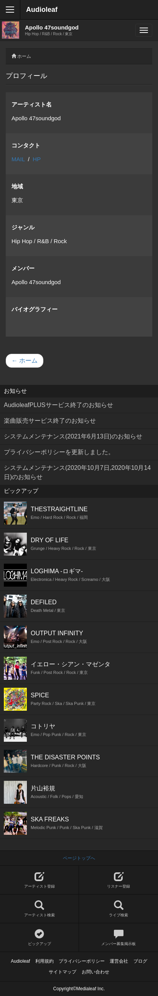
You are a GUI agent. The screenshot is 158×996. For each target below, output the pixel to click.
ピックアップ (39, 937)
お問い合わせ (95, 972)
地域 (17, 186)
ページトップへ (79, 858)
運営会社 (119, 961)
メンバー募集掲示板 (118, 937)
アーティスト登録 (39, 880)
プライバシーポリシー (82, 961)
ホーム (24, 56)
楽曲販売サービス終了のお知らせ (50, 420)
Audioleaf (42, 9)
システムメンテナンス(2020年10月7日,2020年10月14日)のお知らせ (77, 472)
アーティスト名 (32, 104)
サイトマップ (62, 972)
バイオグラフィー (35, 309)
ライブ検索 (118, 909)
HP (37, 159)
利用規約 (44, 961)
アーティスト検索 (39, 909)
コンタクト (26, 145)
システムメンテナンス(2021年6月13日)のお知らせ (73, 436)
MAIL (18, 159)
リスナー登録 (118, 880)
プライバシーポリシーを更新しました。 (59, 452)
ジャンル (23, 227)
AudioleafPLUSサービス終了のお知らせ (58, 405)
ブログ (140, 961)
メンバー (23, 268)
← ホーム (25, 360)
